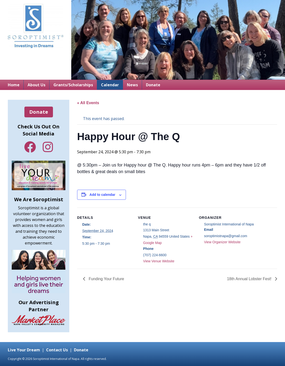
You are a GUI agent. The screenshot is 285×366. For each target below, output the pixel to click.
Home (14, 85)
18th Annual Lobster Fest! (250, 279)
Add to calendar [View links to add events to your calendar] (102, 195)
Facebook (30, 147)
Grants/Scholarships (73, 85)
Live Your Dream (24, 350)
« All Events (88, 103)
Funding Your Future (106, 279)
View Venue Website (158, 261)
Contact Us (57, 350)
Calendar (110, 85)
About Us (36, 85)
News (132, 85)
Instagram (48, 147)
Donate (153, 85)
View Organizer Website (222, 242)
